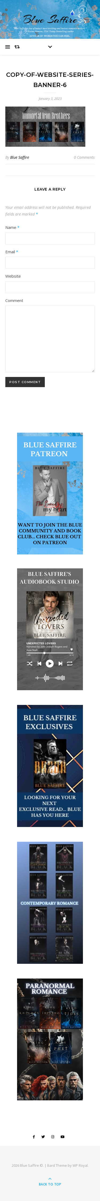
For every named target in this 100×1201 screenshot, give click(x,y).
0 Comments (84, 157)
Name (12, 227)
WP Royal (80, 1165)
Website (13, 276)
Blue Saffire (50, 19)
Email (11, 251)
